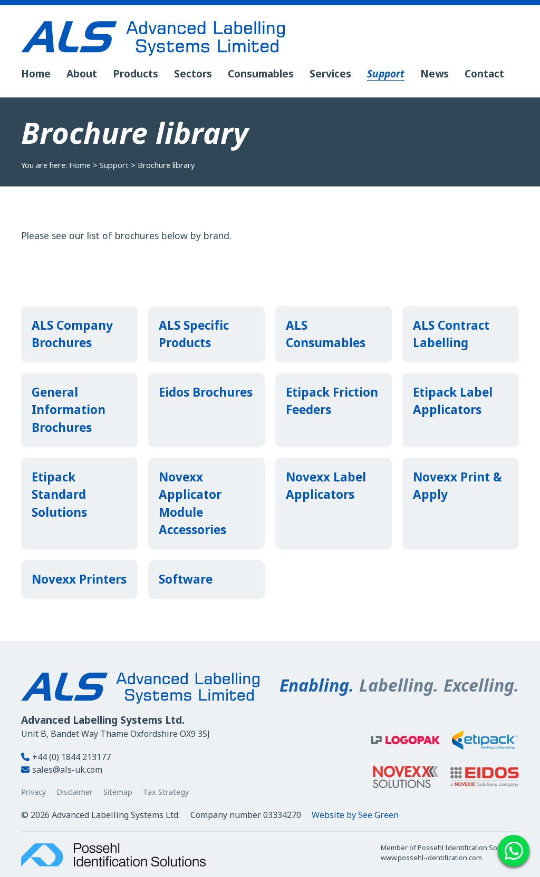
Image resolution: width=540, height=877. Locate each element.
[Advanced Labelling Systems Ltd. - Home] (270, 38)
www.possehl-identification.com (431, 857)
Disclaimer (74, 792)
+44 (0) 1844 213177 (66, 757)
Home (80, 165)
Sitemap (117, 792)
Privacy (33, 792)
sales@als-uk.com (61, 769)
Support (114, 165)
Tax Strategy (166, 792)
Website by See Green (355, 815)
